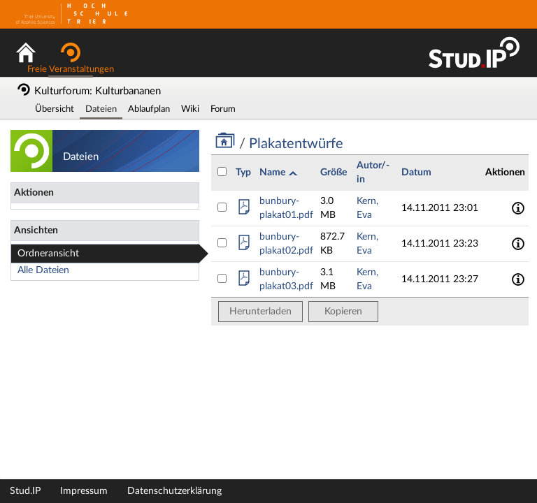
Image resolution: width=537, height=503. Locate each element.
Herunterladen (260, 311)
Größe (333, 172)
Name (273, 172)
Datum (416, 172)
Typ (243, 172)
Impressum (84, 491)
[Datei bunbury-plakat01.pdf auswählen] (222, 207)
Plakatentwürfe (294, 144)
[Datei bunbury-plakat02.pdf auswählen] (222, 242)
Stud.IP (25, 491)
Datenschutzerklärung (174, 491)
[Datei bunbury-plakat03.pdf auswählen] (222, 278)
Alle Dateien (43, 270)
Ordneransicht (48, 253)
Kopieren (343, 311)
